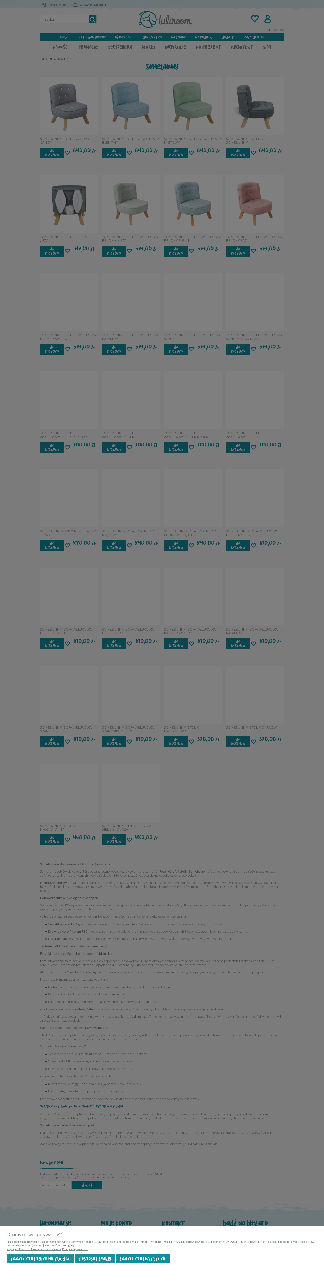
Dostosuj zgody (95, 1259)
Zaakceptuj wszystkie (143, 1259)
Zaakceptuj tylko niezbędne (40, 1259)
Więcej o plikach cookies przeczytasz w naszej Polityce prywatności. (47, 1249)
